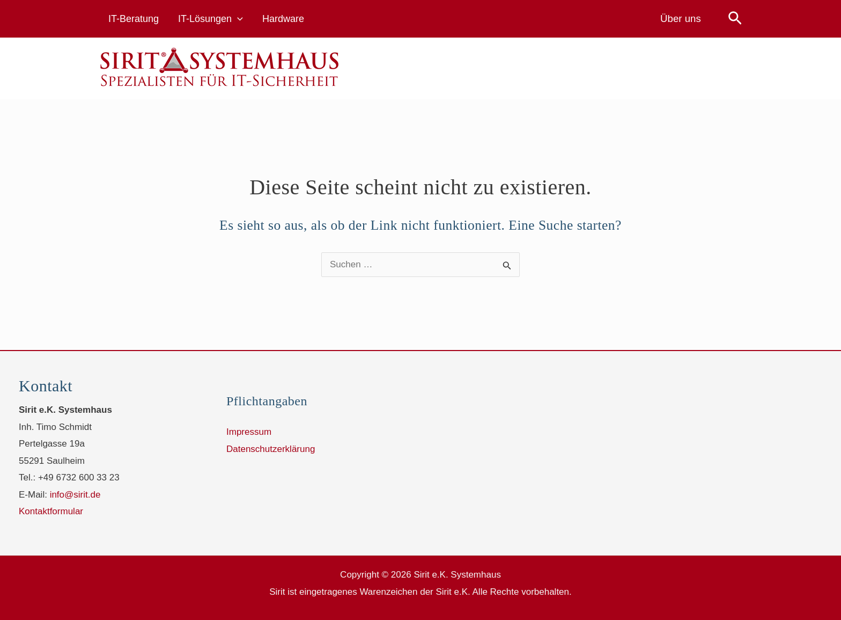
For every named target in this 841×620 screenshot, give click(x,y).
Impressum (248, 432)
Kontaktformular (51, 511)
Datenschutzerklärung (270, 449)
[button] (237, 19)
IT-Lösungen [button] (210, 19)
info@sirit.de (75, 495)
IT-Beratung (133, 18)
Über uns (680, 18)
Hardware (283, 18)
